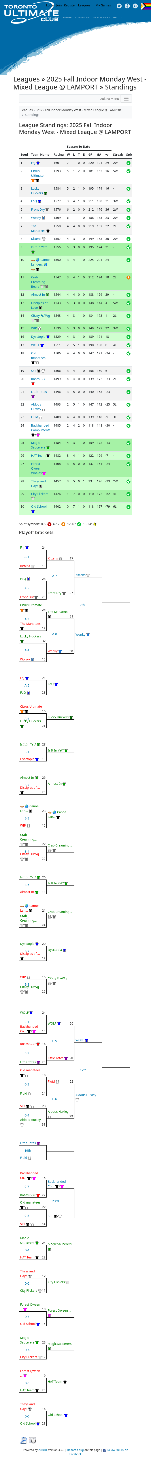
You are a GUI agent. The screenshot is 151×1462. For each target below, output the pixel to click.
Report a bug (75, 1450)
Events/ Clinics (82, 17)
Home (48, 17)
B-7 (27, 951)
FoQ (34, 201)
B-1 (27, 752)
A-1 (27, 557)
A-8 (54, 634)
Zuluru (42, 1450)
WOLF (35, 345)
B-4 (27, 851)
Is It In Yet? (39, 247)
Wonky (36, 218)
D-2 (27, 1283)
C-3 (27, 1084)
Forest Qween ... (59, 1310)
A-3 (27, 619)
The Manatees (30, 623)
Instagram (135, 6)
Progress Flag (146, 6)
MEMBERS (67, 17)
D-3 (27, 1316)
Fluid (34, 417)
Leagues (84, 5)
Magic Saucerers (60, 1244)
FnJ (33, 163)
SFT (33, 371)
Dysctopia (38, 336)
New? (57, 17)
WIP (34, 328)
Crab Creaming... (60, 845)
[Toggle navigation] (126, 99)
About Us (117, 17)
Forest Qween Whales (36, 468)
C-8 (27, 1215)
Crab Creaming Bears (38, 282)
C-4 (27, 1115)
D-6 (27, 1416)
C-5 (54, 1041)
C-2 (27, 1053)
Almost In (38, 294)
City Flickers (39, 494)
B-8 (27, 984)
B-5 (27, 885)
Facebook (127, 6)
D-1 (27, 1250)
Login (50, 5)
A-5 (27, 685)
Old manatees (30, 1070)
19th (28, 1150)
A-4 (27, 650)
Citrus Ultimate (31, 605)
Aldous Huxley (30, 1120)
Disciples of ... (30, 787)
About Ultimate (101, 17)
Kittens (36, 239)
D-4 (27, 1350)
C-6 (54, 1099)
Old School (39, 506)
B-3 (27, 818)
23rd (55, 1201)
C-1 (27, 1022)
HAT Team (38, 455)
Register (70, 5)
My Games (103, 5)
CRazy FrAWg (40, 315)
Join (59, 5)
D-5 (27, 1383)
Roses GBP (39, 379)
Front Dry (38, 209)
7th (82, 605)
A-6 (27, 718)
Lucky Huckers (30, 636)
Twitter (119, 6)
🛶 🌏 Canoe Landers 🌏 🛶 (40, 264)
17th (83, 1070)
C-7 (27, 1186)
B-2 (27, 785)
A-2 (27, 588)
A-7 (54, 576)
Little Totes (39, 392)
